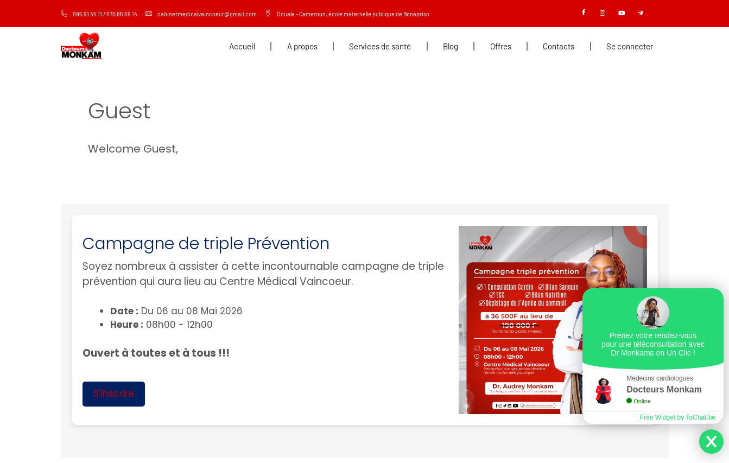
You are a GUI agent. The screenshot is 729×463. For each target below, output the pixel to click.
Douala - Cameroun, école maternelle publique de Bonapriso (347, 13)
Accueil (242, 46)
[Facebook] (583, 13)
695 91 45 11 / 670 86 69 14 (99, 13)
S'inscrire (113, 393)
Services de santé (380, 46)
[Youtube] (621, 13)
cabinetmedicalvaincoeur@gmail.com (201, 13)
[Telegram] (640, 13)
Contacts (558, 46)
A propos (302, 46)
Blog (450, 46)
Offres (500, 46)
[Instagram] (602, 13)
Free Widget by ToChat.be (677, 417)
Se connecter (629, 46)
